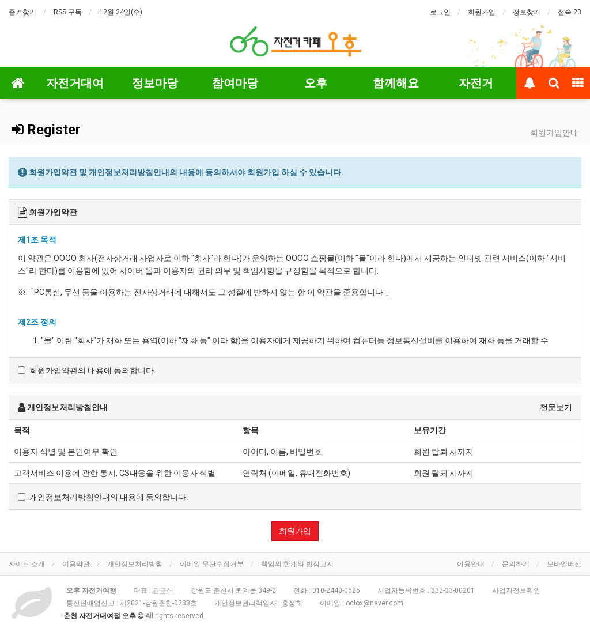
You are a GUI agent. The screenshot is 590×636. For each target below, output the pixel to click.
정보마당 (155, 83)
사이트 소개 (27, 564)
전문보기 (556, 407)
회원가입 (482, 12)
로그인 (440, 12)
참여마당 (235, 83)
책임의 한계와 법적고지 (297, 564)
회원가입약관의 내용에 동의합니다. (87, 370)
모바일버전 (564, 564)
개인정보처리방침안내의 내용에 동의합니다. (103, 497)
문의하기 (516, 564)
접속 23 (569, 12)
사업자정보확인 (516, 590)
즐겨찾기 (22, 12)
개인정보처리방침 (134, 564)
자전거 (476, 83)
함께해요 (396, 83)
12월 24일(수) (120, 12)
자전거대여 (75, 83)
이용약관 (76, 564)
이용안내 (471, 564)
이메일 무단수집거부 (212, 564)
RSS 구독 (68, 12)
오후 (315, 83)
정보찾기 (526, 12)
